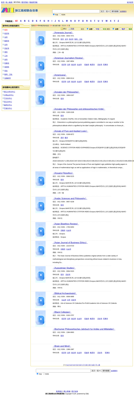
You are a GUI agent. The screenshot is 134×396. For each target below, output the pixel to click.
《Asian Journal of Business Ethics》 (70, 242)
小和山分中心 (9, 95)
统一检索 (9, 2)
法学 (6, 37)
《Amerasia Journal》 (63, 32)
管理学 (6, 67)
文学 (6, 45)
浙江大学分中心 (9, 92)
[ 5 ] (77, 365)
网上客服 (67, 391)
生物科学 (7, 78)
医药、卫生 (8, 74)
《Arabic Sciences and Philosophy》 (70, 198)
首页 (2, 2)
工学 (6, 56)
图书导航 (25, 2)
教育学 (6, 41)
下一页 (97, 365)
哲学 (6, 30)
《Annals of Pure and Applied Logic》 (70, 131)
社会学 (79, 65)
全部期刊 (123, 11)
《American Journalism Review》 (68, 58)
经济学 (6, 33)
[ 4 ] (74, 365)
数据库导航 (33, 2)
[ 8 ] (86, 365)
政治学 (73, 65)
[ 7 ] (83, 365)
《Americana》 (60, 75)
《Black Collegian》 (62, 312)
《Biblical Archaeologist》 (65, 293)
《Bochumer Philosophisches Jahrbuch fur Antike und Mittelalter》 (84, 329)
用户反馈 (75, 391)
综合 (6, 71)
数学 (66, 138)
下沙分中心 (8, 98)
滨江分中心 (8, 102)
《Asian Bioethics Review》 (66, 224)
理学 (6, 52)
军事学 (6, 63)
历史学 (6, 48)
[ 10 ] (93, 365)
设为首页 (130, 2)
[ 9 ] (89, 365)
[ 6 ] (80, 365)
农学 (6, 59)
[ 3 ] (71, 365)
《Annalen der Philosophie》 (66, 92)
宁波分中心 (8, 108)
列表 (72, 29)
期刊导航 (17, 2)
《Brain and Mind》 (62, 346)
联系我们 (59, 391)
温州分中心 (8, 105)
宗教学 (63, 230)
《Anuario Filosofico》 (63, 173)
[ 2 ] (67, 365)
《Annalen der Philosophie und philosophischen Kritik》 (79, 109)
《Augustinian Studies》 (64, 268)
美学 (62, 138)
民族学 (86, 65)
